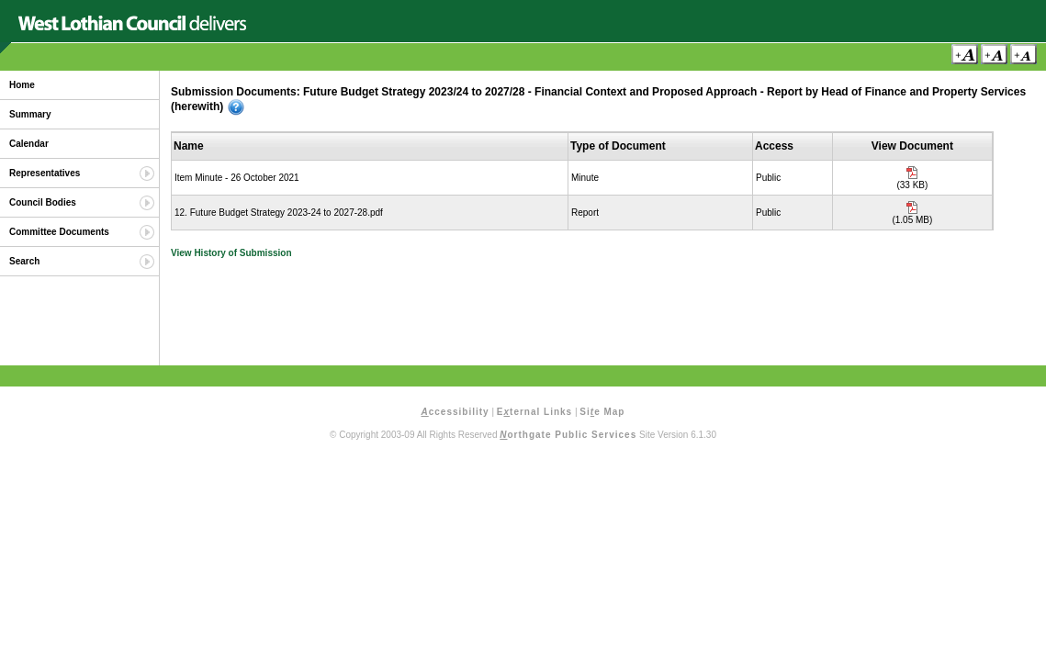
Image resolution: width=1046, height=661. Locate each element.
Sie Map (601, 412)
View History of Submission (231, 253)
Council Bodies (42, 202)
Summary (30, 114)
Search (24, 261)
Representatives (44, 173)
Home (22, 85)
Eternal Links (534, 412)
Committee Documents (59, 232)
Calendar (29, 144)
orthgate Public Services (568, 435)
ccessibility (455, 412)
